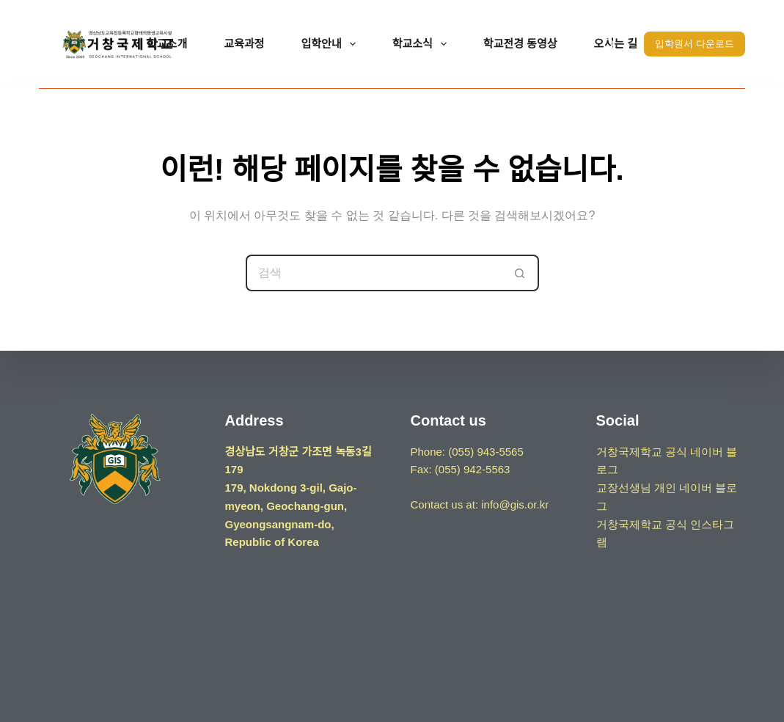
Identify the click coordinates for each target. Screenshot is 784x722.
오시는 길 (615, 43)
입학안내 (331, 44)
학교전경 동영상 (520, 43)
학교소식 (422, 44)
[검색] (609, 44)
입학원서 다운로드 (694, 43)
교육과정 (244, 43)
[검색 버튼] (520, 273)
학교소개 (167, 43)
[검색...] (374, 273)
